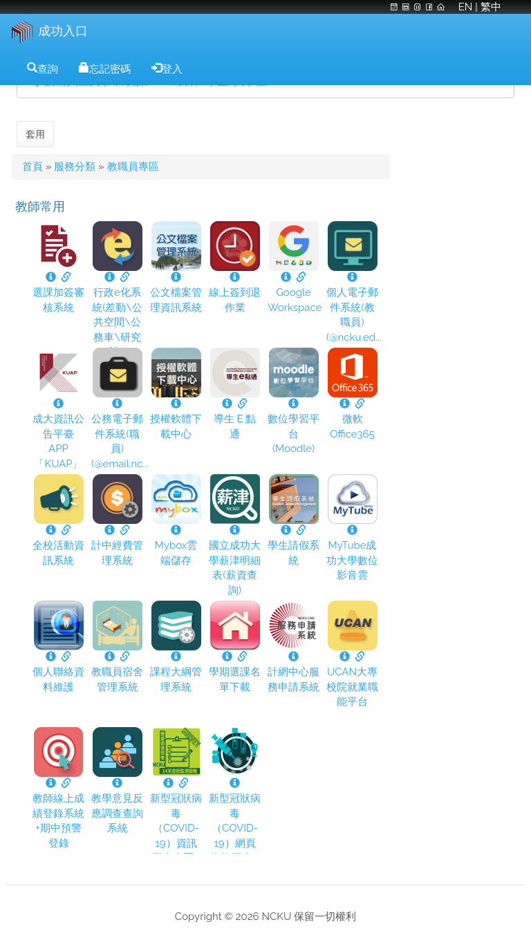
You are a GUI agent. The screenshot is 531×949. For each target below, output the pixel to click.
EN (464, 7)
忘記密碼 (110, 68)
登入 (172, 68)
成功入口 (63, 31)
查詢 (47, 68)
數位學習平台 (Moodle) (293, 434)
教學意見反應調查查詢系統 (117, 813)
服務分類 (74, 166)
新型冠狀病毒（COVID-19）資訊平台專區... (176, 828)
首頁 (32, 166)
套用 (35, 134)
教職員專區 (133, 166)
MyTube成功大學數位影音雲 (352, 560)
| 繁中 (488, 7)
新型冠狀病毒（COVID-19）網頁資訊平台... (235, 828)
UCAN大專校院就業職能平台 (352, 687)
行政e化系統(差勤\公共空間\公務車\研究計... (117, 322)
